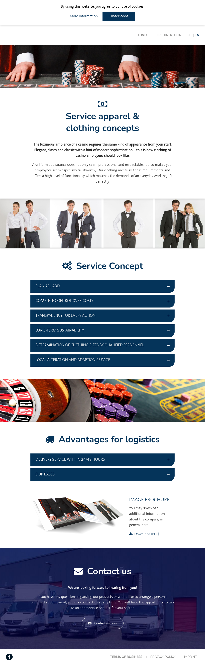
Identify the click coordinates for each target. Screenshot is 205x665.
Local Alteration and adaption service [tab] (72, 360)
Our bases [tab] (45, 474)
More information (84, 16)
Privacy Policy (163, 657)
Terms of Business (126, 657)
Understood (119, 16)
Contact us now (102, 623)
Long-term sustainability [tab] (59, 330)
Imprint (190, 657)
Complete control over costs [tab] (64, 301)
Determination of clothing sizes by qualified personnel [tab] (89, 345)
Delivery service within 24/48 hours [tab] (70, 459)
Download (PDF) (146, 534)
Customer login (169, 35)
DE (189, 35)
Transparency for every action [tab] (65, 315)
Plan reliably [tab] (47, 286)
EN (197, 35)
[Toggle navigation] (10, 35)
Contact (144, 35)
